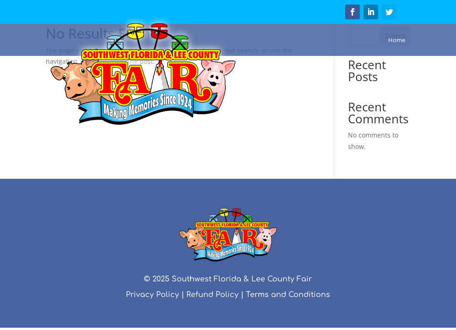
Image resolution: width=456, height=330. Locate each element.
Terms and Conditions (288, 295)
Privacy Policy (152, 295)
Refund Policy (212, 295)
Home (396, 40)
